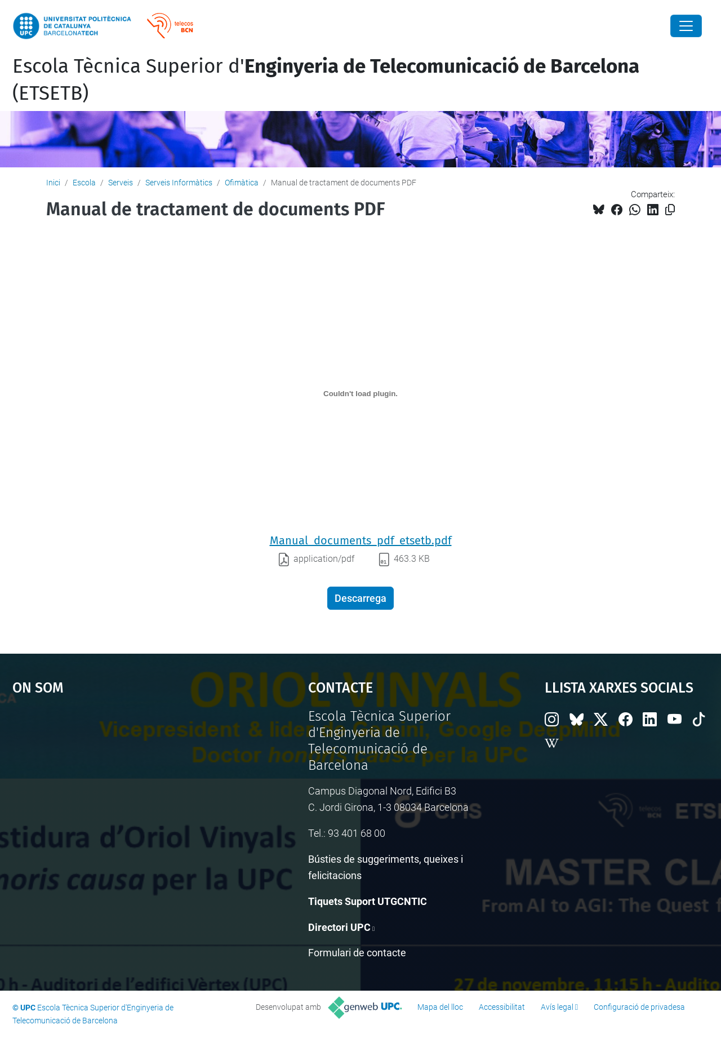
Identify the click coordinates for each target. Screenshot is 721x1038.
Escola (84, 182)
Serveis (120, 182)
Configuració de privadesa (639, 1007)
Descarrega (360, 598)
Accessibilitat (502, 1007)
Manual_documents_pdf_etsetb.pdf (361, 540)
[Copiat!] (670, 209)
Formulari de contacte (357, 953)
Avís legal (557, 1007)
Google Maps (123, 792)
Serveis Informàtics (178, 182)
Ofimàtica (242, 182)
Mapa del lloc (440, 1007)
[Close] (686, 26)
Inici (53, 182)
